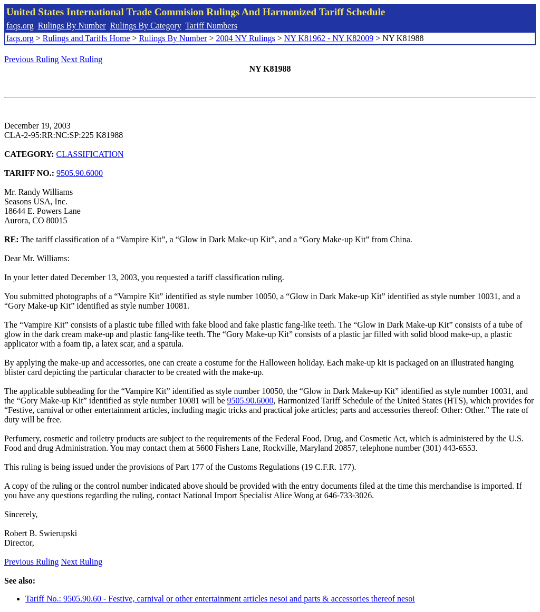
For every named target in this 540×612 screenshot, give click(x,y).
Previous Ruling (31, 59)
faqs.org (20, 25)
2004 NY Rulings (245, 38)
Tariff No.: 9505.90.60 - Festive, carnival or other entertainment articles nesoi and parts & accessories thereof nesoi (220, 598)
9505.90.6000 (79, 173)
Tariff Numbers (211, 25)
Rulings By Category (145, 25)
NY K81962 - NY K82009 (328, 38)
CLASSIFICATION (90, 154)
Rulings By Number (72, 25)
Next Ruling (82, 59)
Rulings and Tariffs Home (86, 38)
